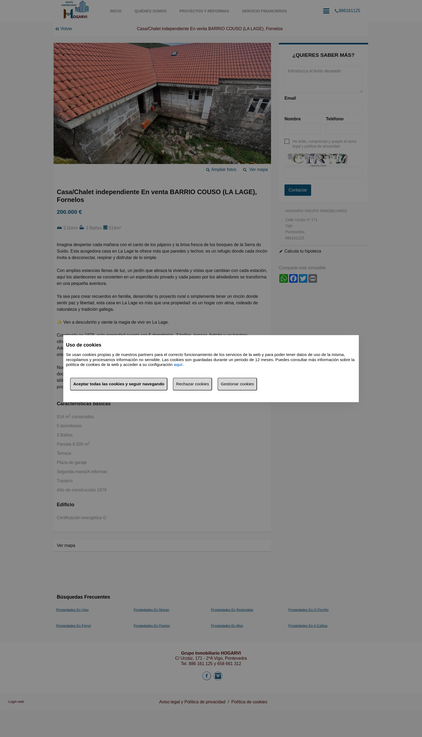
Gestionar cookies (237, 384)
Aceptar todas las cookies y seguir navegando (118, 384)
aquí (178, 364)
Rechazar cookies (192, 384)
